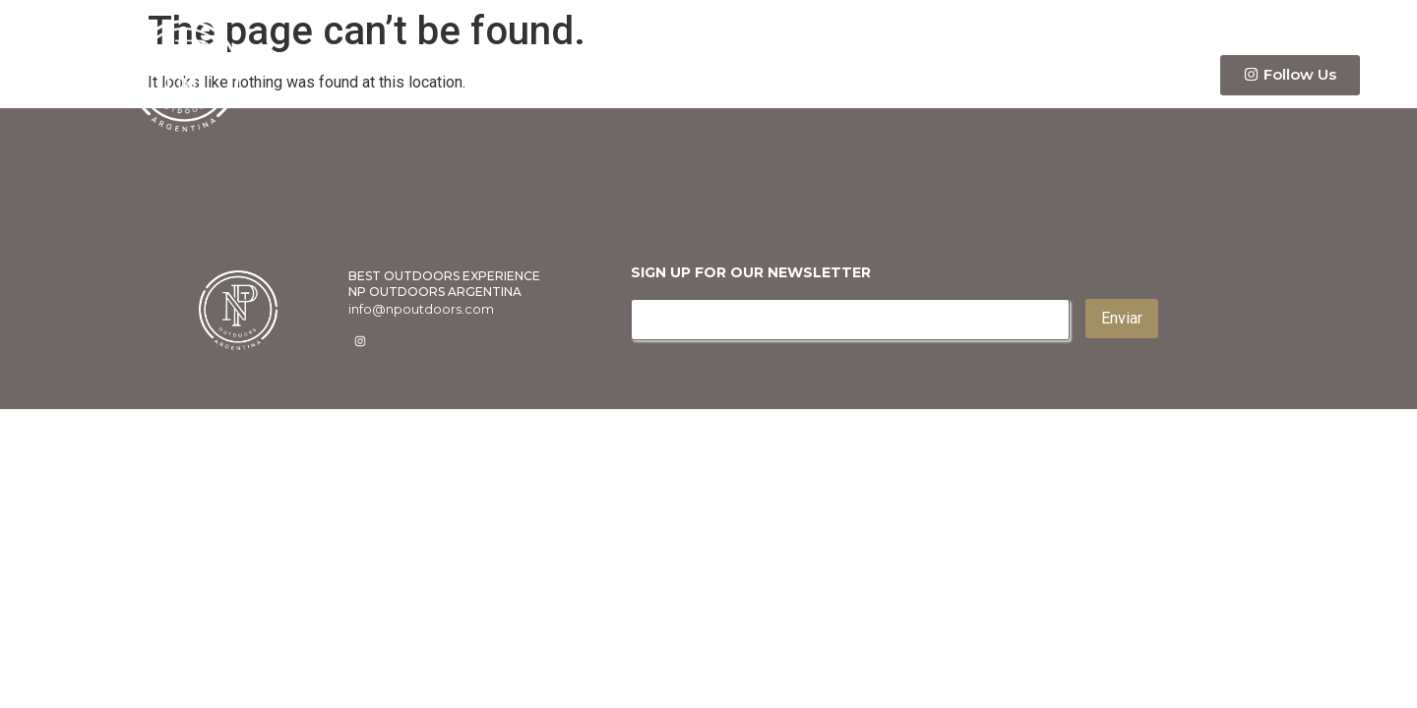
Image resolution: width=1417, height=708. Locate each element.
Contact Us (1133, 75)
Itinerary (1006, 75)
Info (902, 75)
